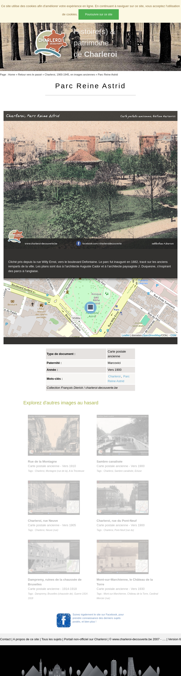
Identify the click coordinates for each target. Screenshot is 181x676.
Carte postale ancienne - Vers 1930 (128, 589)
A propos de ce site (26, 639)
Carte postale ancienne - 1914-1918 (59, 589)
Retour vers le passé (30, 74)
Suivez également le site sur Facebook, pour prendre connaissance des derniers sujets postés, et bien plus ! (98, 618)
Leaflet (126, 335)
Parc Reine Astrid (108, 74)
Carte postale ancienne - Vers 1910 (57, 466)
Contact (5, 639)
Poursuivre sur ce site (98, 14)
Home (11, 74)
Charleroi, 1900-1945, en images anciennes (70, 74)
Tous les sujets (51, 639)
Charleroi (114, 376)
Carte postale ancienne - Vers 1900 (122, 466)
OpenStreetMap (151, 335)
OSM (173, 335)
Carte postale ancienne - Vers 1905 (53, 525)
